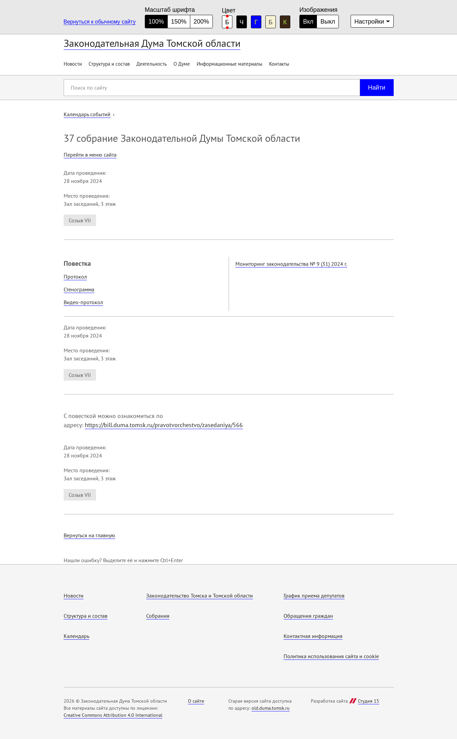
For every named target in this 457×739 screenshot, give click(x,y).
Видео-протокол (83, 302)
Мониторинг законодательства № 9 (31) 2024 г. (291, 263)
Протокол (75, 276)
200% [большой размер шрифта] (201, 21)
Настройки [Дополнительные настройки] (369, 21)
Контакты (279, 64)
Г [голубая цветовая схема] (256, 22)
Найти (376, 87)
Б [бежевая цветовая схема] (270, 22)
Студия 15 (368, 701)
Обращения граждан (308, 615)
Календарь (76, 636)
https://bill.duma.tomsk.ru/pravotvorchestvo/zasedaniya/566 (164, 425)
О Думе (181, 64)
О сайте (196, 701)
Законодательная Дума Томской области (152, 43)
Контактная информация (313, 636)
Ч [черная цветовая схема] (241, 22)
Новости (73, 64)
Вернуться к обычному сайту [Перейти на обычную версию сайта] (100, 22)
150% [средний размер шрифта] (179, 21)
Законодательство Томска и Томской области (199, 595)
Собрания (157, 615)
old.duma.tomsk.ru (271, 708)
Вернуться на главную (89, 535)
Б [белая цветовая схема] (227, 22)
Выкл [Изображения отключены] (327, 21)
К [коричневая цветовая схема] (285, 22)
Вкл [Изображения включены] (308, 21)
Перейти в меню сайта (90, 154)
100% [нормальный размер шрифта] (156, 21)
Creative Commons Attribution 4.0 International (113, 715)
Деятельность (151, 64)
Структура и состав (109, 64)
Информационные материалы (229, 64)
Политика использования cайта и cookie (331, 656)
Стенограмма (79, 289)
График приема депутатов (314, 595)
